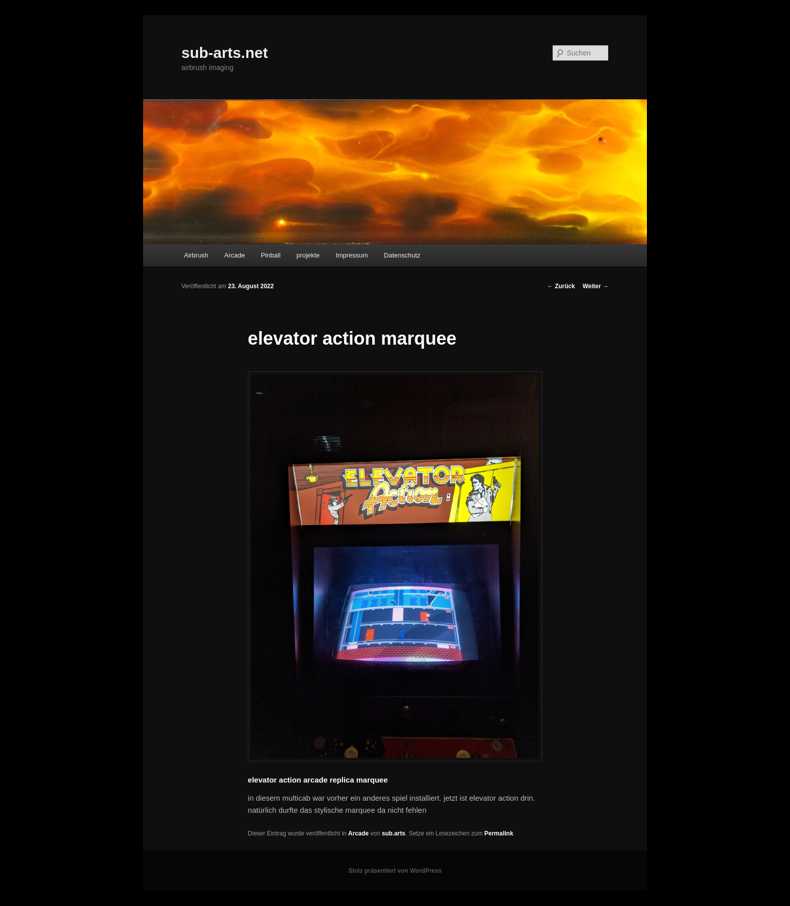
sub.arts (394, 833)
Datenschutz (402, 255)
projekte (307, 255)
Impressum (352, 255)
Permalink (498, 833)
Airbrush (196, 255)
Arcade (234, 255)
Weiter (595, 286)
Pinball (271, 255)
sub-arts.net (224, 52)
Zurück (561, 286)
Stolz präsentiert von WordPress (394, 870)
